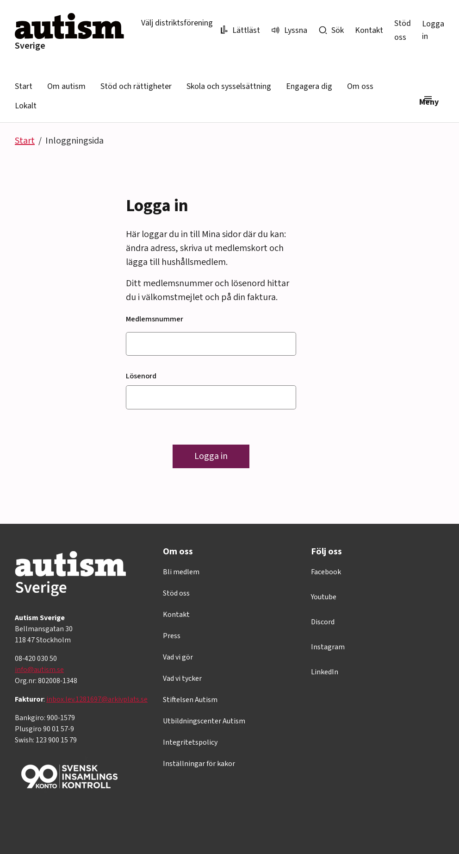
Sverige (30, 45)
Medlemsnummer (154, 319)
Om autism (66, 86)
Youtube (323, 597)
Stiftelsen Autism (190, 700)
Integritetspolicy (190, 742)
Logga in (433, 30)
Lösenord (141, 376)
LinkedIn (324, 672)
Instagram (328, 647)
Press (171, 636)
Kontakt (369, 30)
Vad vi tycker (182, 678)
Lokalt (26, 106)
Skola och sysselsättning (228, 86)
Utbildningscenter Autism (204, 721)
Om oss (360, 86)
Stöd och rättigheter (136, 86)
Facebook (326, 572)
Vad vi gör (178, 657)
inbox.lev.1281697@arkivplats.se (97, 699)
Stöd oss (176, 593)
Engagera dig (309, 86)
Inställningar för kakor (199, 764)
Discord (323, 622)
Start (23, 86)
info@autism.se (39, 670)
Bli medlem (181, 572)
